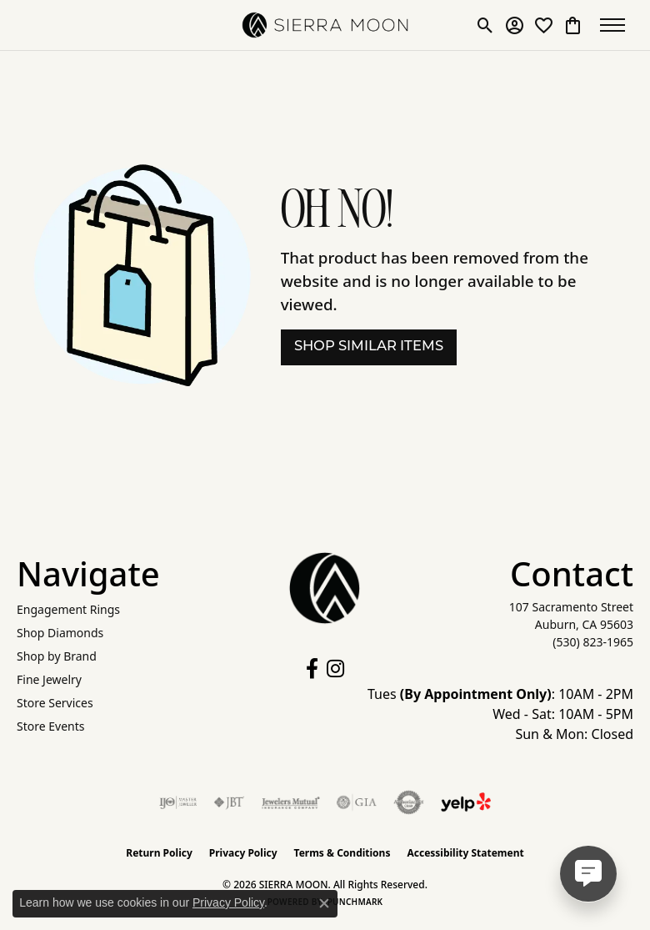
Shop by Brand (57, 656)
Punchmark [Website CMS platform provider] (355, 901)
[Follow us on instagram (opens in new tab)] (335, 669)
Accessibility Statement (465, 853)
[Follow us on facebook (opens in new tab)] (312, 669)
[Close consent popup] (324, 903)
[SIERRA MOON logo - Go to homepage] (325, 25)
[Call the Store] (592, 642)
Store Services (55, 703)
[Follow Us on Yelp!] (466, 802)
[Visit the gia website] (357, 802)
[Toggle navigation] (617, 25)
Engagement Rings (68, 609)
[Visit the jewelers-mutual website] (290, 802)
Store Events (50, 726)
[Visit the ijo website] (178, 802)
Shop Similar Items (368, 347)
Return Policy (159, 853)
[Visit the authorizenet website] (408, 802)
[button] (485, 25)
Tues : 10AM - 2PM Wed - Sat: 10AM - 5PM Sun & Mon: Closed (500, 714)
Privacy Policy (243, 853)
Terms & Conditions (342, 853)
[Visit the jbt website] (229, 802)
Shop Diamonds (60, 633)
